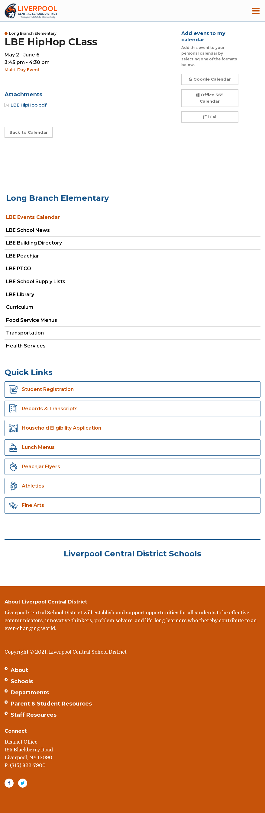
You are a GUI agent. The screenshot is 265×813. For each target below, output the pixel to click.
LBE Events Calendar (33, 217)
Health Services (26, 346)
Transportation (25, 333)
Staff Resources (34, 715)
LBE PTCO (18, 268)
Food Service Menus (31, 320)
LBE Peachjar (33, 257)
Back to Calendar (28, 132)
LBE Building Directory (34, 243)
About (19, 670)
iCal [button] (209, 116)
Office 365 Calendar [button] (210, 98)
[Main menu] (256, 10)
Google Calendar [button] (210, 79)
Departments (30, 692)
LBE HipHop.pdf (29, 105)
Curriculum (19, 307)
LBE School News (28, 230)
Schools (22, 681)
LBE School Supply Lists (35, 281)
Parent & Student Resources (51, 703)
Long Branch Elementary (57, 198)
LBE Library (20, 294)
